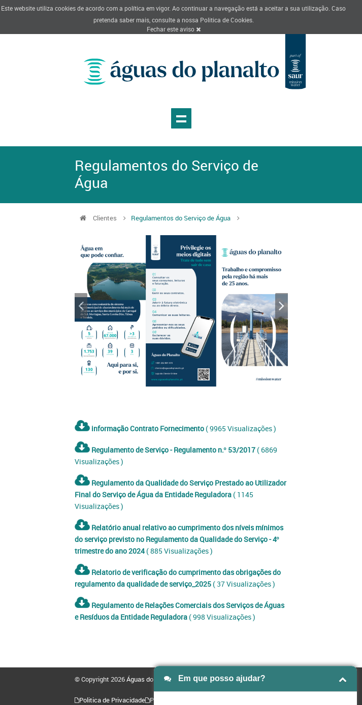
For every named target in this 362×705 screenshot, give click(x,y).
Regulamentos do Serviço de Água (181, 217)
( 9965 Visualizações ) (175, 428)
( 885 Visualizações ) (179, 539)
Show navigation (181, 118)
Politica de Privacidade (112, 699)
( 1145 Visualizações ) (180, 494)
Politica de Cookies (226, 20)
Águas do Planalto (152, 679)
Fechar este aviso (174, 29)
